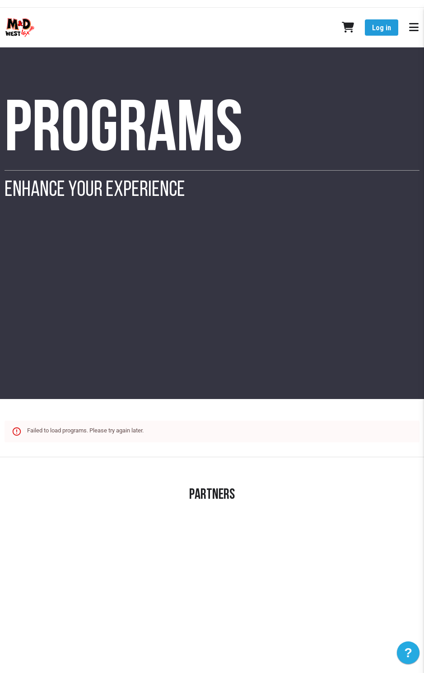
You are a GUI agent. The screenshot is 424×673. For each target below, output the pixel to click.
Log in (381, 27)
